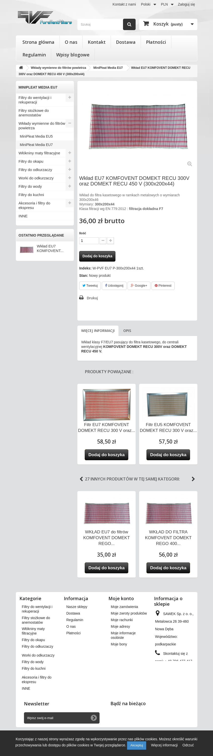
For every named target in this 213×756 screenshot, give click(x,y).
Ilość (82, 233)
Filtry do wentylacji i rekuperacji (35, 99)
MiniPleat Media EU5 (36, 136)
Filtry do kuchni (31, 195)
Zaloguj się (186, 4)
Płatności (156, 42)
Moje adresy (120, 626)
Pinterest (163, 285)
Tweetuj (90, 285)
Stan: (83, 276)
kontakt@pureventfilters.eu (176, 678)
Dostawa (126, 42)
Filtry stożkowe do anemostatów (34, 112)
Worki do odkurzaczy (36, 178)
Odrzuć (188, 745)
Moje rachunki (122, 620)
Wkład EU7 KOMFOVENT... (50, 248)
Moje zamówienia (124, 607)
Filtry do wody (30, 186)
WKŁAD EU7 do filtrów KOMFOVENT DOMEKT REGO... (106, 538)
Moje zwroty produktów (129, 613)
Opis (127, 330)
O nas (71, 42)
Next (193, 479)
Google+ (139, 285)
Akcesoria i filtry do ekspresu (34, 205)
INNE (23, 216)
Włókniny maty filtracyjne (39, 153)
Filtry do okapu (31, 161)
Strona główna (38, 42)
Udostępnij (114, 285)
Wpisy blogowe (72, 55)
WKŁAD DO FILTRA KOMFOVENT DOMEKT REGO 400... (168, 538)
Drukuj (92, 298)
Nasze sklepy (76, 607)
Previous (81, 479)
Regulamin (34, 55)
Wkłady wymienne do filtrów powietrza (42, 125)
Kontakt (97, 42)
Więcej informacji (98, 330)
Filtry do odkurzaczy (35, 169)
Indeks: (85, 268)
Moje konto (121, 598)
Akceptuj (136, 745)
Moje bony (119, 644)
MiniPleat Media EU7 (36, 145)
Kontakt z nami (124, 4)
